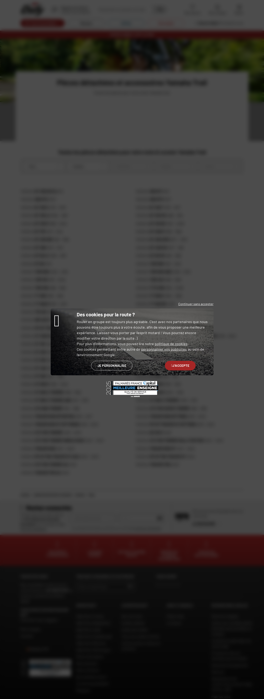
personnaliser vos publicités (164, 349)
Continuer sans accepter (196, 304)
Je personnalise (111, 365)
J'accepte (180, 365)
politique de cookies (171, 343)
